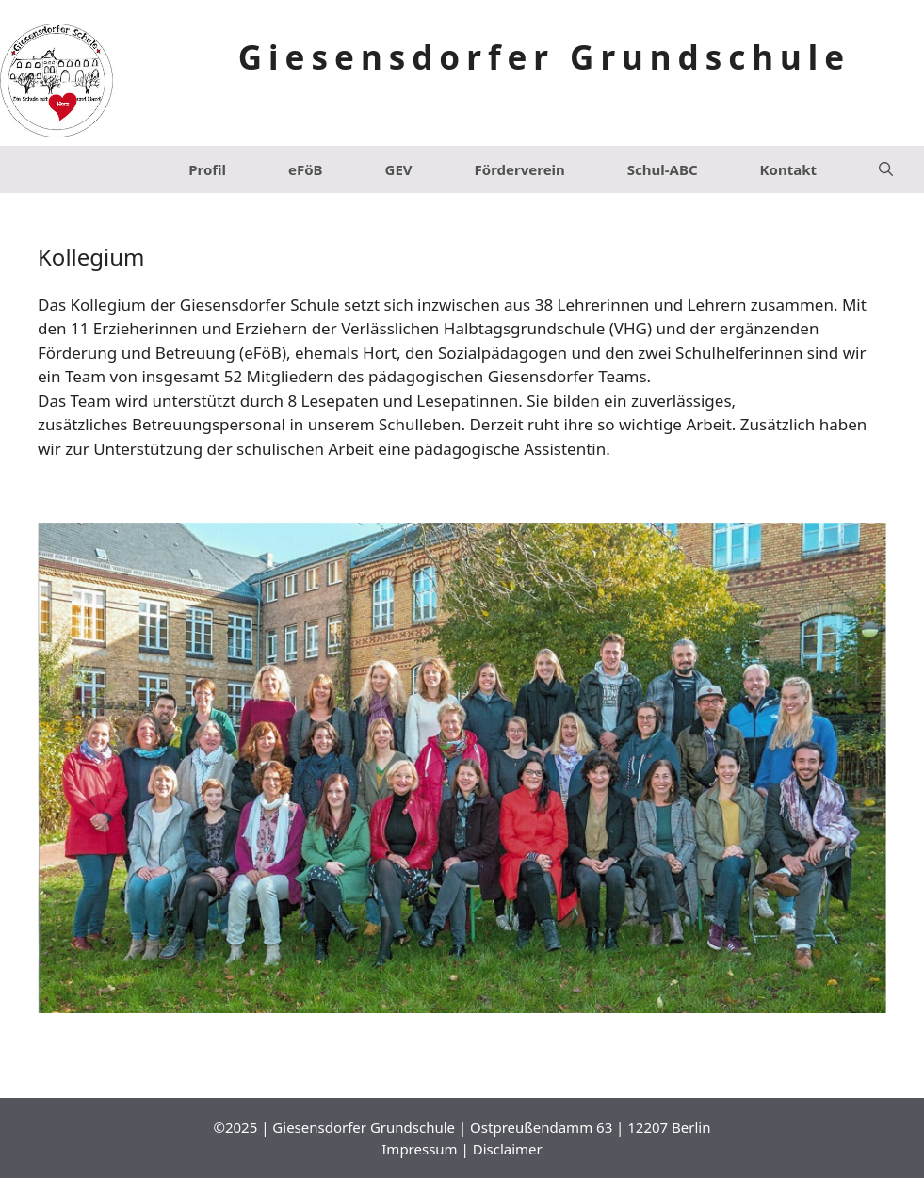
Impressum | (426, 1148)
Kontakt (788, 169)
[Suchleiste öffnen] (886, 169)
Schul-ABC (662, 169)
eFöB (305, 169)
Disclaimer (508, 1148)
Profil (207, 169)
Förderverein (520, 169)
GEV (399, 169)
